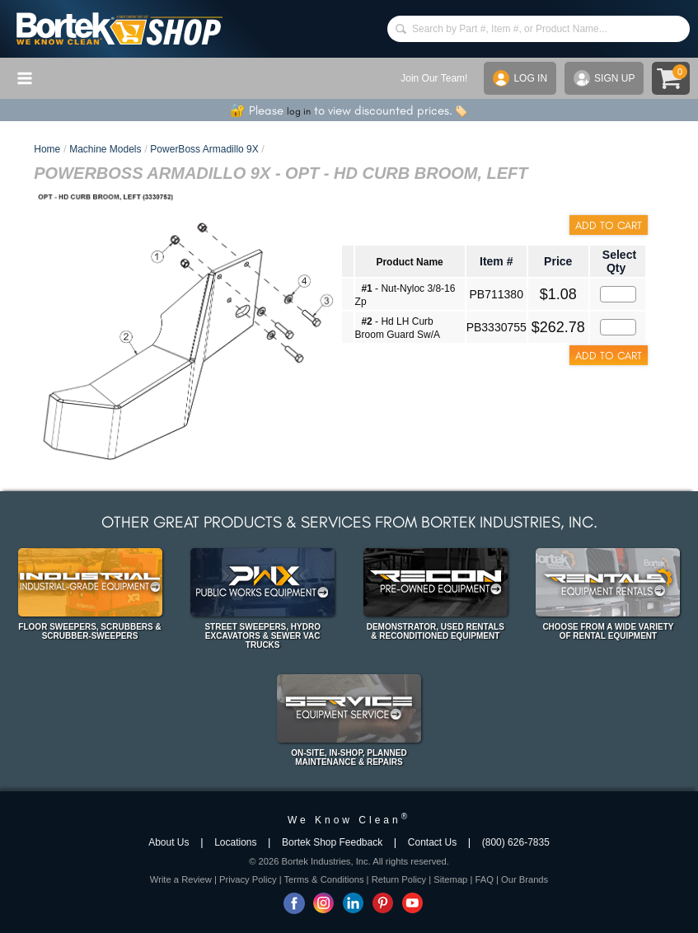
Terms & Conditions (324, 879)
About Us (168, 842)
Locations (235, 842)
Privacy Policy (248, 879)
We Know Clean (349, 820)
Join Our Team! (434, 78)
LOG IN (520, 78)
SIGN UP (604, 78)
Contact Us (432, 842)
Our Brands (524, 879)
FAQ (484, 879)
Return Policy (399, 879)
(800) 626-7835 (516, 842)
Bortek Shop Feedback (332, 842)
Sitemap (450, 879)
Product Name (409, 262)
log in (299, 111)
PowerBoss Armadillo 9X (204, 149)
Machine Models (105, 149)
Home (47, 149)
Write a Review (181, 879)
